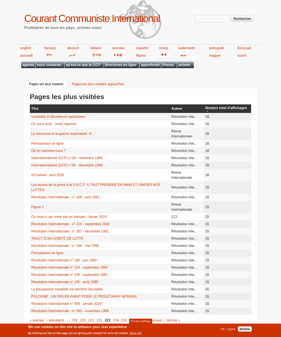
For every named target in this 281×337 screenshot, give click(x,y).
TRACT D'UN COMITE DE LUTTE (57, 238)
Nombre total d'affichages (226, 108)
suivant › (157, 320)
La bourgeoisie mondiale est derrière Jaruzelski (67, 289)
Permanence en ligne (47, 143)
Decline (245, 330)
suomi (242, 55)
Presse (168, 65)
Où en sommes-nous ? (48, 151)
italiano (95, 48)
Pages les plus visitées (48, 83)
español (142, 48)
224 (116, 320)
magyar (214, 55)
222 (99, 320)
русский (26, 55)
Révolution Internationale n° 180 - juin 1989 (64, 260)
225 (124, 320)
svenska (118, 48)
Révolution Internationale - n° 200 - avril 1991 (65, 197)
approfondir (150, 65)
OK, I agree (228, 330)
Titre (35, 108)
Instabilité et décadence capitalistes (58, 116)
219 (74, 320)
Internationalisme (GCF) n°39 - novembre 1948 (67, 158)
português (216, 48)
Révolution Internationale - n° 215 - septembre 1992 (70, 224)
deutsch (73, 48)
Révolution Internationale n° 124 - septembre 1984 (69, 267)
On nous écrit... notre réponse (54, 124)
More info (136, 334)
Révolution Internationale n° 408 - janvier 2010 (66, 303)
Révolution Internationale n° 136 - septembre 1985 (69, 275)
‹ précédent (55, 320)
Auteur (176, 108)
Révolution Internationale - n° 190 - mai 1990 (65, 246)
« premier (37, 320)
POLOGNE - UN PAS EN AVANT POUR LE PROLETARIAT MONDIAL (84, 296)
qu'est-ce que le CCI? (83, 65)
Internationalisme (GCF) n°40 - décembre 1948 (67, 165)
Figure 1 (37, 207)
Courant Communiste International (92, 18)
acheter (184, 65)
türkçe (164, 48)
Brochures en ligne (120, 65)
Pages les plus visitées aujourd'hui (98, 84)
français (50, 48)
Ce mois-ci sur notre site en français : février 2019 (69, 217)
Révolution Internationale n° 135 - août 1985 (64, 282)
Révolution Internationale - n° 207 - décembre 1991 (70, 231)
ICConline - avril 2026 (47, 175)
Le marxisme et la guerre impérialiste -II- (61, 133)
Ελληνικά (244, 48)
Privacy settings (140, 322)
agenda (28, 65)
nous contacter (49, 65)
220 (83, 320)
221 (91, 320)
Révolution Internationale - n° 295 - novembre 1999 (70, 311)
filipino (141, 55)
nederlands (186, 48)
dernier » (173, 320)
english (25, 48)
